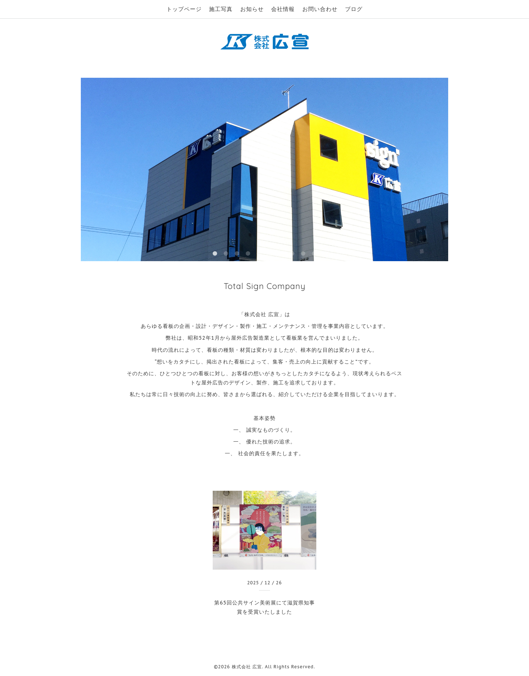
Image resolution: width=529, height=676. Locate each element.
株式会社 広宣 (247, 666)
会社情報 (283, 9)
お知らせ (252, 9)
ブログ (354, 9)
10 (314, 253)
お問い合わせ (320, 9)
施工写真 (221, 9)
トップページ (184, 9)
